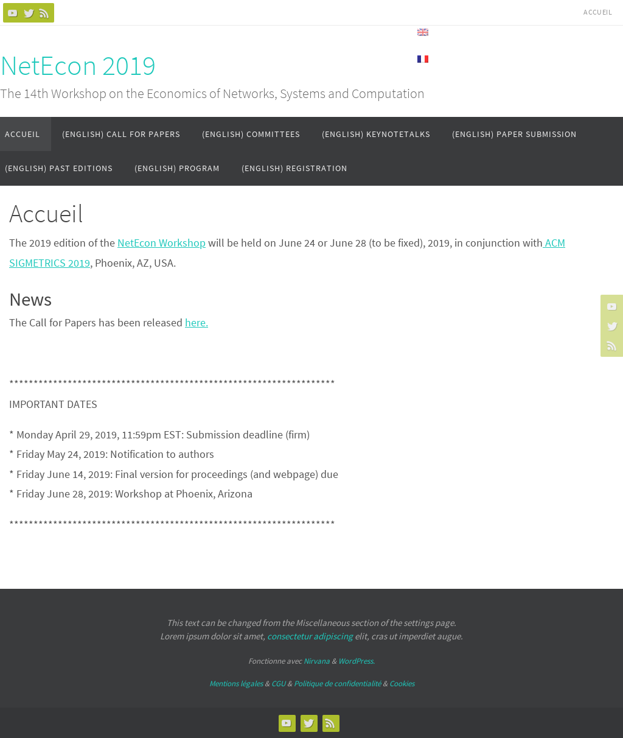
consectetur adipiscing (310, 636)
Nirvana (317, 661)
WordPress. (356, 661)
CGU (278, 683)
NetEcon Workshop (161, 243)
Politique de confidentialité (337, 683)
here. (196, 322)
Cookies (401, 683)
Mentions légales (236, 683)
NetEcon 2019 (78, 65)
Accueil (597, 11)
